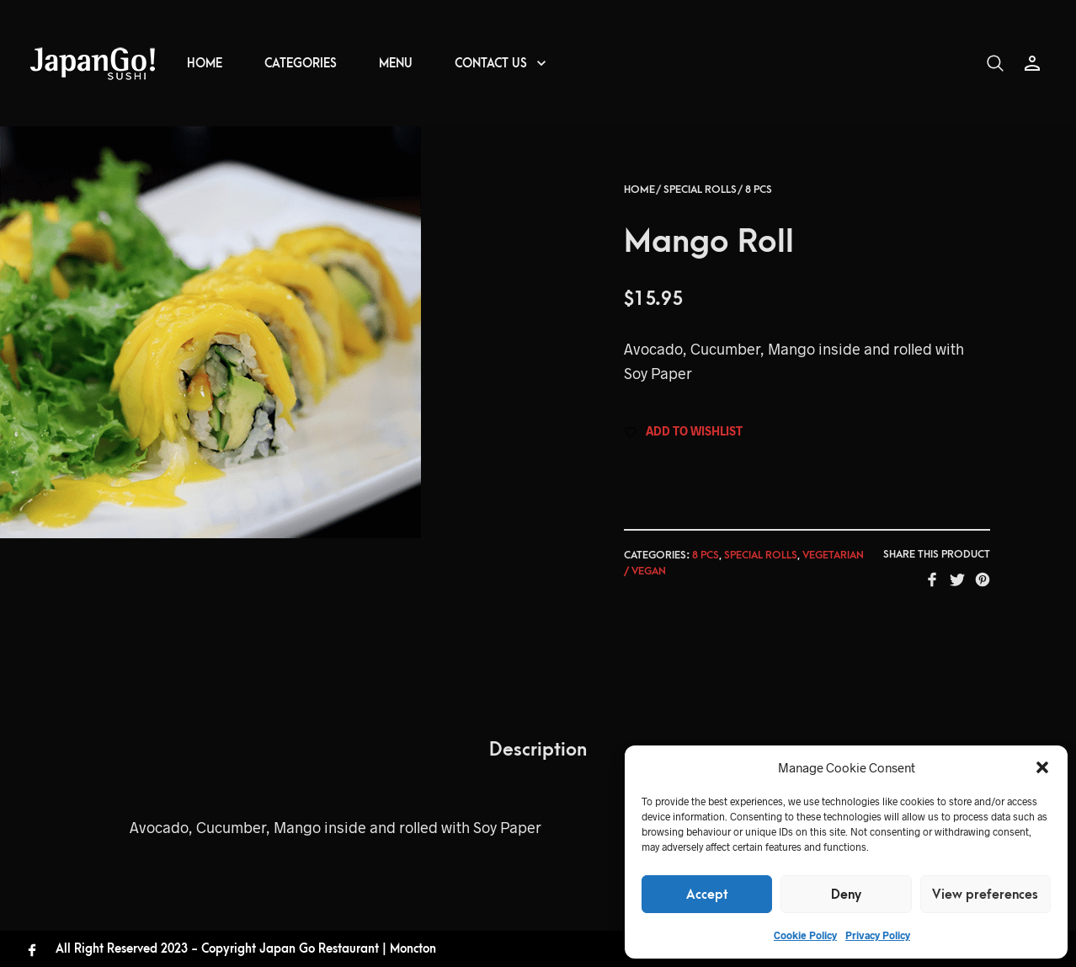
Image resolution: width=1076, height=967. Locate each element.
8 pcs (758, 199)
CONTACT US (491, 63)
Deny (846, 894)
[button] (1042, 767)
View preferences (985, 894)
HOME (204, 63)
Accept (707, 894)
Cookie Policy (805, 935)
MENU (396, 63)
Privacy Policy (877, 935)
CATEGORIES (300, 63)
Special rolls (700, 199)
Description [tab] (538, 759)
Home (639, 199)
